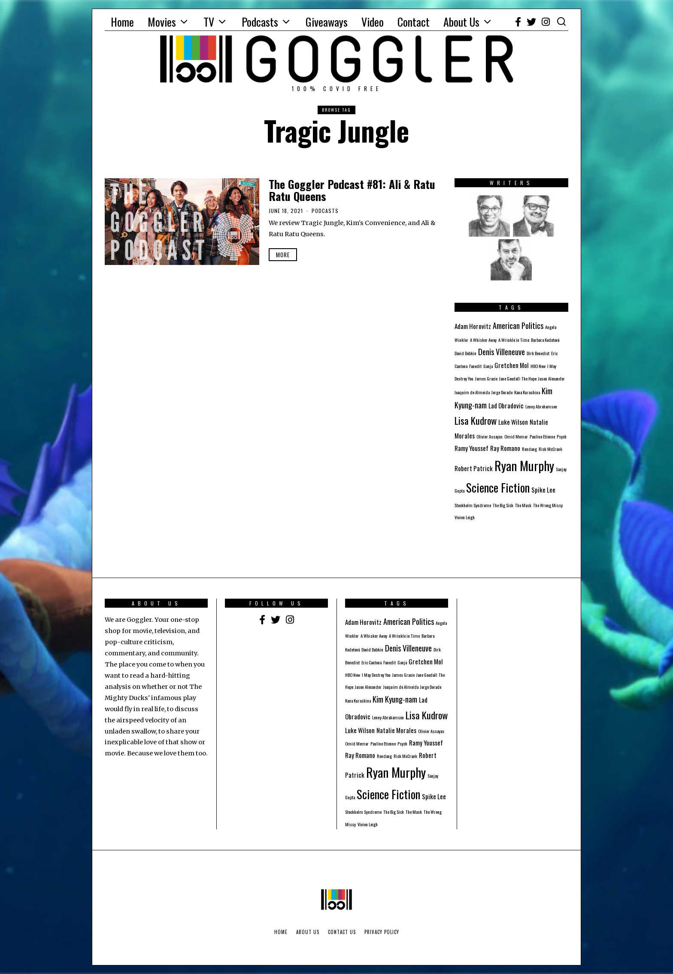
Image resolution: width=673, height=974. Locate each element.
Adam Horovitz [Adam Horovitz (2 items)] (473, 326)
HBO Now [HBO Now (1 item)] (538, 365)
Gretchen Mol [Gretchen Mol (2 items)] (511, 365)
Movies (162, 21)
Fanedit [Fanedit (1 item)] (475, 365)
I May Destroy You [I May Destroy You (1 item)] (376, 674)
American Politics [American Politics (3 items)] (518, 325)
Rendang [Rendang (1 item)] (529, 448)
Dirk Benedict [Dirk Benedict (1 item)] (538, 353)
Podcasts (260, 21)
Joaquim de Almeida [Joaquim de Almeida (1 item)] (472, 392)
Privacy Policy (381, 931)
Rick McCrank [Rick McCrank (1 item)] (550, 448)
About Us (461, 21)
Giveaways (327, 21)
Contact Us (342, 931)
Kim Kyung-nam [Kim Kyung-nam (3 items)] (395, 699)
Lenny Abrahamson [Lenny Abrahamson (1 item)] (541, 406)
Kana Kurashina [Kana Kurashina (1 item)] (527, 392)
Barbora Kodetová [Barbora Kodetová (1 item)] (545, 339)
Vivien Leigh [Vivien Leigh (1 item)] (465, 517)
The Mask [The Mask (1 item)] (523, 505)
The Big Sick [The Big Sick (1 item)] (503, 505)
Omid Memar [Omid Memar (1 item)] (516, 436)
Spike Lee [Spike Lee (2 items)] (543, 489)
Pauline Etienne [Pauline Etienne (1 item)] (542, 436)
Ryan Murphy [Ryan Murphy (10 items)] (524, 465)
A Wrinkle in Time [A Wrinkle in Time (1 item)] (513, 339)
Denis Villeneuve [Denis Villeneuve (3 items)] (501, 351)
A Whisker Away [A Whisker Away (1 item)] (483, 339)
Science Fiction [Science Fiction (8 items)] (498, 487)
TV (208, 21)
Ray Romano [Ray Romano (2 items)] (505, 448)
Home (122, 21)
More (283, 254)
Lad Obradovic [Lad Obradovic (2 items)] (506, 405)
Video (372, 21)
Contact (413, 21)
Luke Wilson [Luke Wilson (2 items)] (513, 421)
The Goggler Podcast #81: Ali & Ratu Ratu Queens (352, 190)
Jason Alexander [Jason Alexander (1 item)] (551, 378)
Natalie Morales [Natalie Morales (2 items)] (396, 730)
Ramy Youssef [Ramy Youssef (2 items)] (471, 448)
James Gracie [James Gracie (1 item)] (486, 378)
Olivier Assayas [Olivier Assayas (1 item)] (489, 436)
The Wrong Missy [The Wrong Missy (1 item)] (548, 505)
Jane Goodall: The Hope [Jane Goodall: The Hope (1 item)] (518, 378)
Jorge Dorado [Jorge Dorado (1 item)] (501, 392)
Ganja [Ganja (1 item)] (488, 365)
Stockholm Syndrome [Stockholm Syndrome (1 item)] (473, 505)
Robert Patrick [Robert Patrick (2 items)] (474, 468)
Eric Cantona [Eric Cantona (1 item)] (371, 662)
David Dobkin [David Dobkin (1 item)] (465, 353)
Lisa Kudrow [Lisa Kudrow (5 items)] (476, 420)
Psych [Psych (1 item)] (562, 436)
